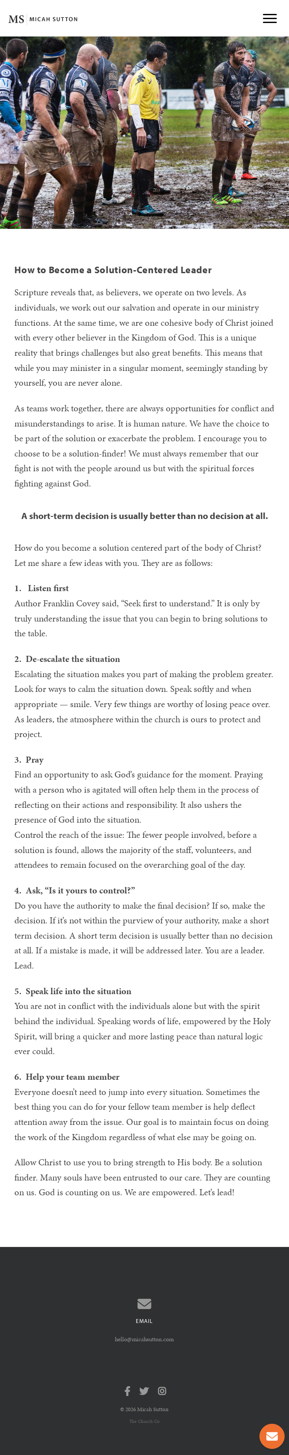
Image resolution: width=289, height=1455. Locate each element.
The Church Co (144, 1421)
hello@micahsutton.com (144, 1339)
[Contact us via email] (144, 1304)
